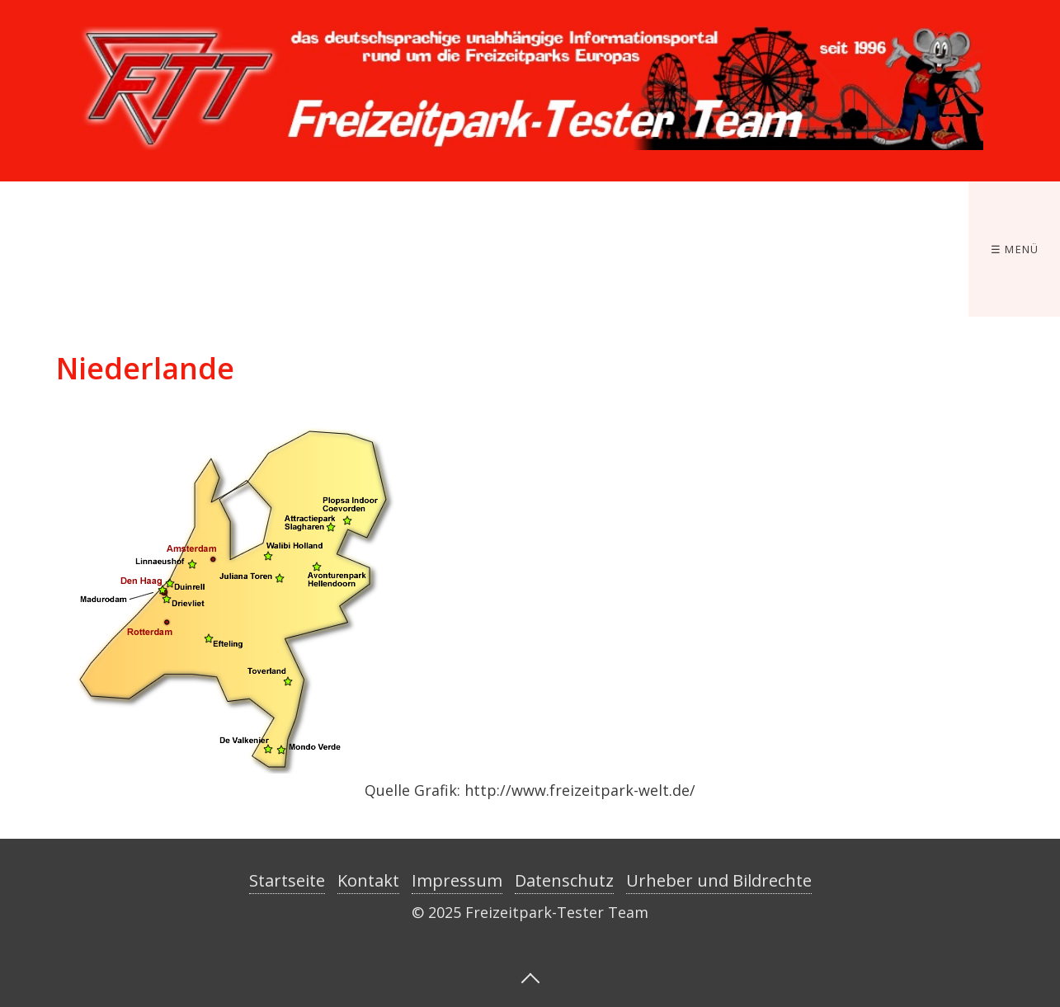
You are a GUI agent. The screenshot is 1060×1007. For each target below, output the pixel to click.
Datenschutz (564, 880)
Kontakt (368, 880)
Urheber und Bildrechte (719, 880)
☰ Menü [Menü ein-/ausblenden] (1015, 249)
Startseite (287, 880)
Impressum (457, 880)
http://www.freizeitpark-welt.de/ (579, 790)
